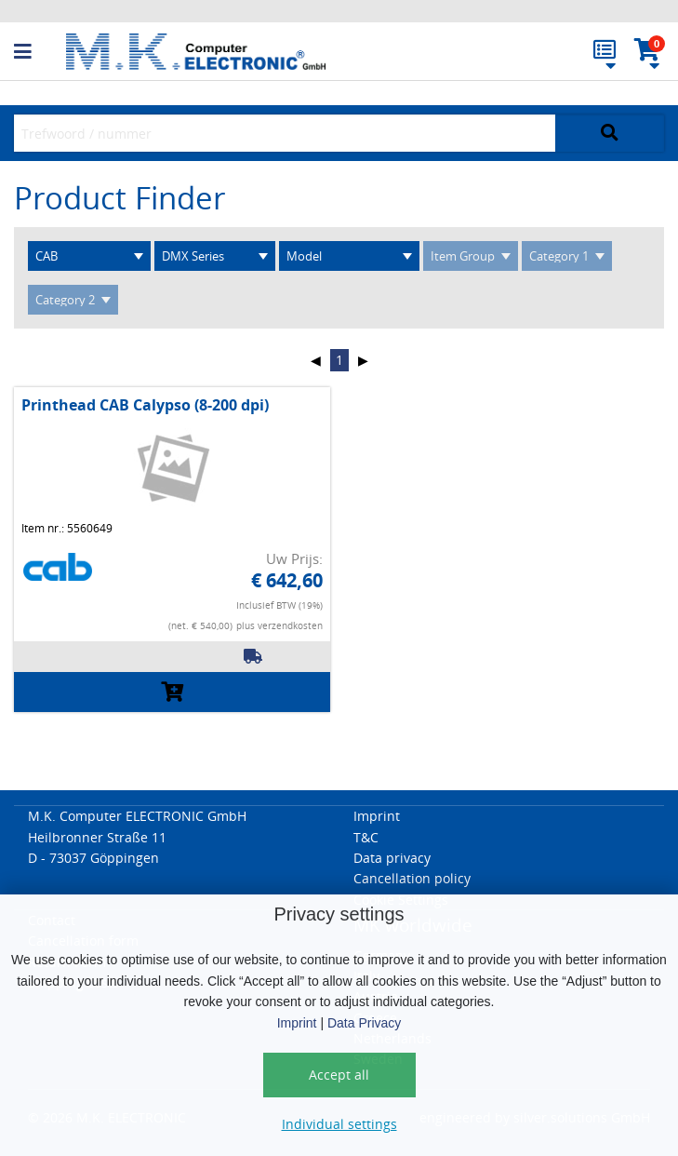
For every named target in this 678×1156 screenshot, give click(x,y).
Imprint (297, 1022)
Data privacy (392, 858)
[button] (40, 52)
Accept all (339, 1074)
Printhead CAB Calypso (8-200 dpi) (145, 405)
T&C (366, 837)
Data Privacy (364, 1022)
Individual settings (339, 1124)
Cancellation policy (412, 878)
